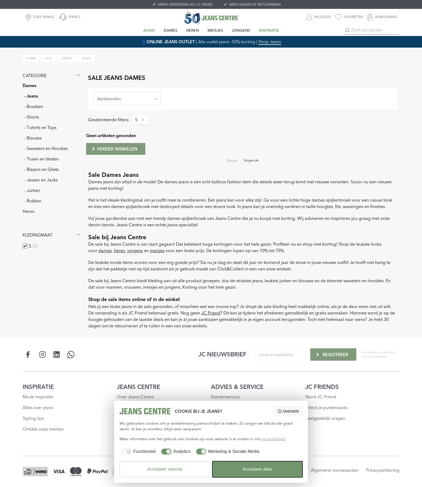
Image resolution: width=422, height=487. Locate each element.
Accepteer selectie (164, 469)
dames (66, 58)
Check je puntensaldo (326, 407)
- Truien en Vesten (41, 159)
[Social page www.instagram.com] (42, 354)
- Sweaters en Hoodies (46, 148)
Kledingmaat (52, 235)
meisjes (157, 250)
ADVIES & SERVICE (237, 387)
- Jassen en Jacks (41, 179)
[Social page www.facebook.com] (28, 354)
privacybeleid (273, 438)
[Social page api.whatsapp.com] (70, 354)
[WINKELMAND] (382, 17)
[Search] (347, 30)
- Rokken (32, 200)
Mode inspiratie (38, 396)
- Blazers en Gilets (41, 169)
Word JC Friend (320, 396)
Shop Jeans (269, 41)
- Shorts (31, 117)
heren (119, 250)
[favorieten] (349, 17)
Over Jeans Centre (135, 396)
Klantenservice (225, 396)
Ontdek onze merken (43, 429)
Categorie (52, 75)
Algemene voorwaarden (334, 470)
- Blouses (33, 138)
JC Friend (210, 313)
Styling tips (33, 418)
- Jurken (32, 190)
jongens (135, 250)
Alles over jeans (38, 407)
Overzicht (288, 411)
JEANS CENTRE (138, 387)
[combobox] (127, 98)
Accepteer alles (257, 469)
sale (48, 58)
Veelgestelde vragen (325, 418)
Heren (28, 211)
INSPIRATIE (38, 387)
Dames (29, 85)
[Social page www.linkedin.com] (56, 354)
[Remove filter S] (142, 119)
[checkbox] (25, 246)
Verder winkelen (114, 149)
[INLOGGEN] (318, 17)
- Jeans (31, 96)
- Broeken (33, 106)
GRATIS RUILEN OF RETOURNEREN (255, 4)
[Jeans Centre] (211, 16)
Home (31, 58)
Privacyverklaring (382, 470)
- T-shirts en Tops (40, 127)
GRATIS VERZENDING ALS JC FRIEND (185, 4)
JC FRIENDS (322, 387)
